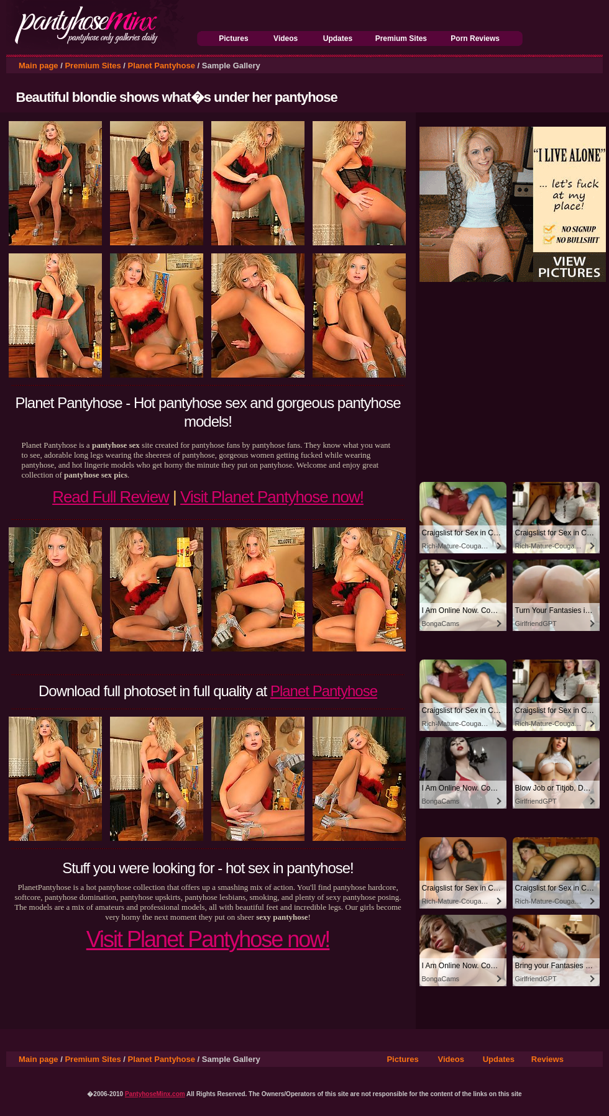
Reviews (547, 1059)
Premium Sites (401, 38)
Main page (38, 65)
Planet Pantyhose (161, 65)
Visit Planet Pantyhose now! (272, 497)
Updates (337, 38)
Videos (285, 38)
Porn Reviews (475, 38)
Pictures (233, 38)
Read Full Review (110, 497)
